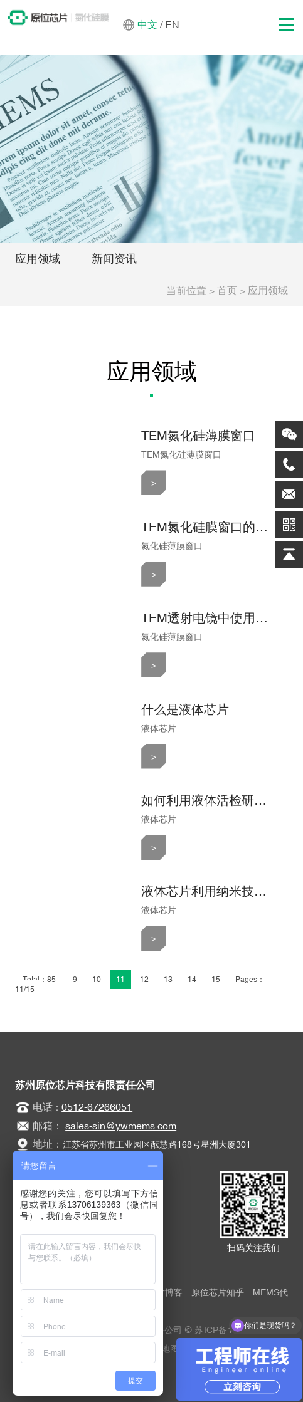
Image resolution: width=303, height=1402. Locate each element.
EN (172, 24)
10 (96, 979)
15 (215, 979)
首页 (227, 290)
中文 (147, 24)
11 (120, 979)
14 (192, 979)
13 (168, 979)
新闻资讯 (114, 259)
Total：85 (40, 979)
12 (144, 979)
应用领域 (37, 259)
